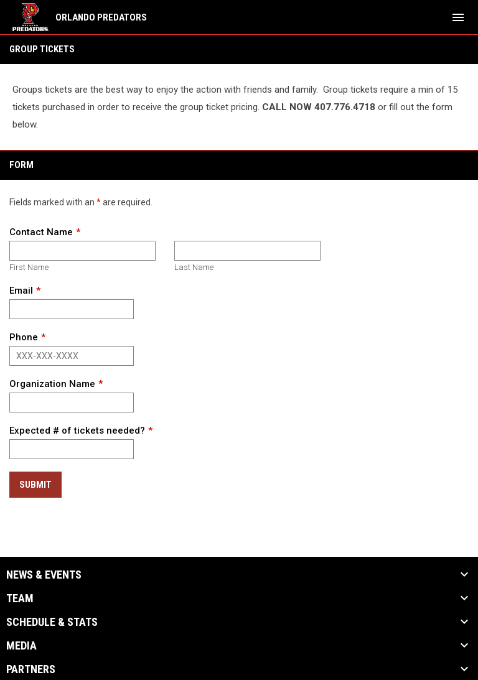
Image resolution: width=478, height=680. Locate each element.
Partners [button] (30, 669)
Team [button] (20, 598)
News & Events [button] (44, 574)
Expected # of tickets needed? (77, 430)
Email (21, 290)
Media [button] (21, 645)
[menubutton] (458, 17)
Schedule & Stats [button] (52, 622)
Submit (35, 484)
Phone (23, 337)
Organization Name (52, 383)
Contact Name (41, 232)
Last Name (193, 267)
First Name (29, 267)
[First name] (82, 251)
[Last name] (247, 251)
